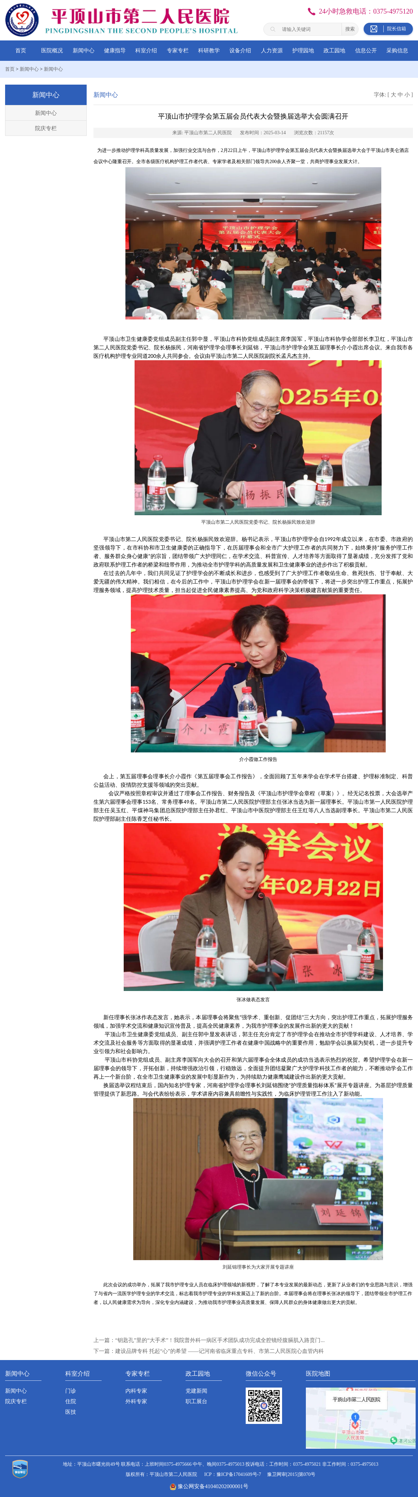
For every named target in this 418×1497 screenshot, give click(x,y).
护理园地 (303, 50)
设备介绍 (240, 50)
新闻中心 (83, 50)
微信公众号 (261, 1373)
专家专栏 (178, 50)
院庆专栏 (46, 128)
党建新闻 (196, 1391)
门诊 (70, 1391)
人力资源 (272, 50)
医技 (70, 1412)
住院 (70, 1401)
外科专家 (136, 1401)
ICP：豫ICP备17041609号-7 (232, 1474)
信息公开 (366, 50)
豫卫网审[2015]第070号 (291, 1474)
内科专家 (136, 1391)
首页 (20, 50)
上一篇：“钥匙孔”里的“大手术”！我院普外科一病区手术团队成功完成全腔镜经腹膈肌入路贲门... (209, 1340)
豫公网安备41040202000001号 (213, 1486)
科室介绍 (146, 50)
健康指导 (115, 50)
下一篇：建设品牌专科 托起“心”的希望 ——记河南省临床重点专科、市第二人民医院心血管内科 (208, 1351)
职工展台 (196, 1401)
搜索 (350, 29)
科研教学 (209, 50)
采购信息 (397, 50)
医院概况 (52, 50)
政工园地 (334, 50)
